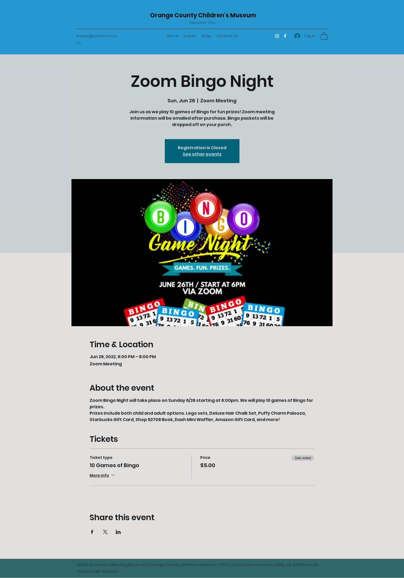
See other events (202, 154)
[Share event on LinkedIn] (118, 532)
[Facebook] (285, 36)
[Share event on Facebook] (92, 532)
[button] (324, 36)
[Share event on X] (105, 532)
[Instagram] (277, 36)
